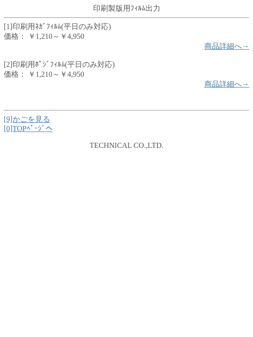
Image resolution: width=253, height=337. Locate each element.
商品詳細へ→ (226, 46)
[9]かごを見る (27, 119)
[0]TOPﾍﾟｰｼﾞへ (28, 128)
